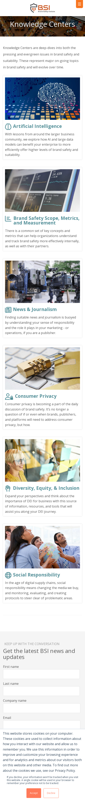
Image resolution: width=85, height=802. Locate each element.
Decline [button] (51, 793)
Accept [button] (34, 793)
